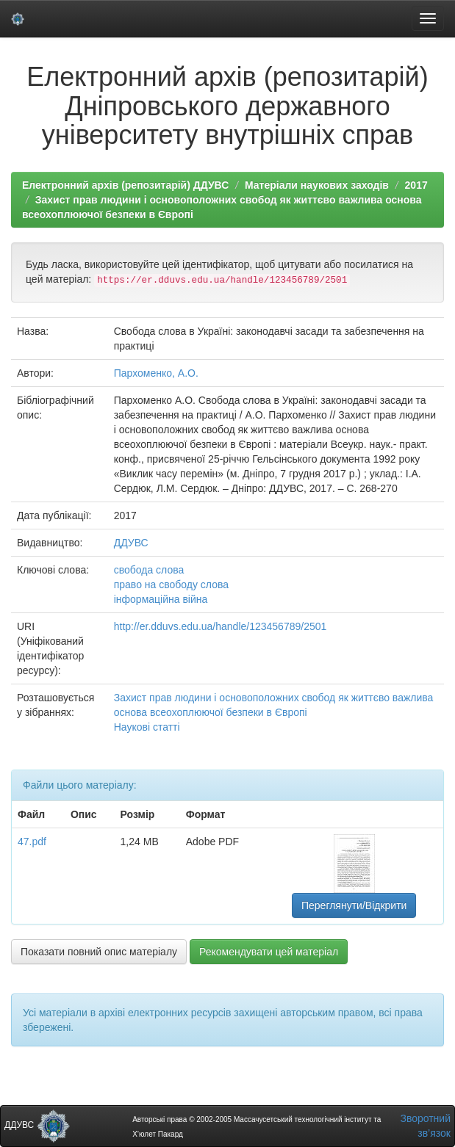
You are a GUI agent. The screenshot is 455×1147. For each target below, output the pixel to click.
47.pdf (32, 841)
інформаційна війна (161, 599)
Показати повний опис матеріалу (99, 952)
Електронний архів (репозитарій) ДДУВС (125, 185)
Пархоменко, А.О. (156, 373)
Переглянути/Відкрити (353, 905)
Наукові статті (147, 727)
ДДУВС (131, 543)
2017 (416, 185)
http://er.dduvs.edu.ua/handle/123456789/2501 (220, 626)
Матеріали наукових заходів (317, 185)
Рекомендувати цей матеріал (268, 952)
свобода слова (149, 570)
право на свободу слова (171, 584)
